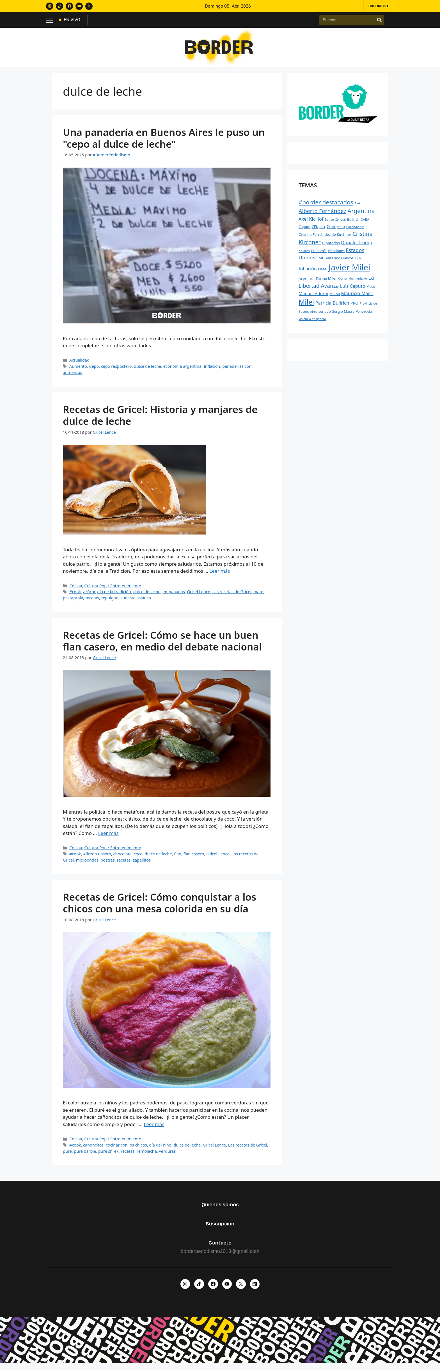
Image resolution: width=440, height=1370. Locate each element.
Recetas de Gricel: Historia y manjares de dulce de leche (160, 419)
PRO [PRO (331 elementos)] (354, 307)
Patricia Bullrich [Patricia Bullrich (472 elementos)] (332, 307)
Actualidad (79, 364)
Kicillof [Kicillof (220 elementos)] (342, 283)
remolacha (147, 1155)
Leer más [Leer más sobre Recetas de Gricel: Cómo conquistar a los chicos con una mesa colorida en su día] (154, 1128)
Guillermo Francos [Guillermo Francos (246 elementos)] (338, 263)
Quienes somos (220, 1209)
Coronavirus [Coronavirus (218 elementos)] (355, 231)
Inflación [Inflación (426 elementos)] (308, 273)
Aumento (78, 370)
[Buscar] (379, 21)
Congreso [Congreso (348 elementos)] (336, 231)
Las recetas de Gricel (231, 596)
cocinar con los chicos (126, 1149)
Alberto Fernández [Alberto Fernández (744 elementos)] (322, 215)
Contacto (220, 1247)
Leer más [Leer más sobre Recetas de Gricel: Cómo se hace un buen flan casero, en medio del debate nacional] (108, 837)
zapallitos (142, 864)
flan (177, 858)
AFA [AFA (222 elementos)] (357, 208)
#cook (75, 596)
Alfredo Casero (97, 858)
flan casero (194, 858)
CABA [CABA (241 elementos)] (365, 224)
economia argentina (182, 370)
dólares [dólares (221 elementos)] (304, 255)
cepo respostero (116, 370)
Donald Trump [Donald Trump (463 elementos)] (356, 247)
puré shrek (108, 1155)
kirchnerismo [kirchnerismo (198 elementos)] (358, 283)
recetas (92, 602)
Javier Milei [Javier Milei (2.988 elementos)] (349, 272)
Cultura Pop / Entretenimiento (112, 590)
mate (258, 596)
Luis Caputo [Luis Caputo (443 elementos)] (352, 290)
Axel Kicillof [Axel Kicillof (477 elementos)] (311, 223)
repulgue (109, 602)
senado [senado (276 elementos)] (324, 315)
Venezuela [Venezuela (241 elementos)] (364, 316)
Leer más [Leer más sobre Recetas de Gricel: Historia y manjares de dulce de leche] (219, 575)
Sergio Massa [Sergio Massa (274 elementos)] (343, 315)
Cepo (94, 370)
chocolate (122, 858)
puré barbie (85, 1155)
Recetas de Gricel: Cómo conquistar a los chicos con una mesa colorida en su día (159, 907)
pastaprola (73, 602)
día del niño (160, 1149)
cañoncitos (93, 1149)
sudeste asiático (136, 602)
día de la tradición (114, 596)
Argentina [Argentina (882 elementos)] (361, 215)
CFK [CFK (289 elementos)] (314, 231)
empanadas (173, 596)
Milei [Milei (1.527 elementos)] (306, 306)
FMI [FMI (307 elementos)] (320, 262)
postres (107, 864)
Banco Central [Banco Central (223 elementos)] (335, 224)
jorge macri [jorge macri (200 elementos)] (307, 283)
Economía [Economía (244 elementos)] (319, 255)
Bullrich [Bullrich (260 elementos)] (353, 224)
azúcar (89, 596)
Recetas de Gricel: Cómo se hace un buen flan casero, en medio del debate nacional (162, 645)
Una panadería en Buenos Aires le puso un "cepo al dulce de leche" (164, 142)
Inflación (212, 370)
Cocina (75, 590)
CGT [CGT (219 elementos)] (322, 231)
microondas (87, 864)
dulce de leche (147, 370)
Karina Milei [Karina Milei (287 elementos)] (326, 283)
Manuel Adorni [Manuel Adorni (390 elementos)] (313, 298)
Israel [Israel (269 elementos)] (322, 273)
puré (67, 1155)
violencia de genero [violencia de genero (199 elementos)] (312, 323)
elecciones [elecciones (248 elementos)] (336, 255)
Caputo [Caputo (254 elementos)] (304, 231)
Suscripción (220, 1228)
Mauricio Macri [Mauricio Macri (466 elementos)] (357, 298)
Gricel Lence (198, 596)
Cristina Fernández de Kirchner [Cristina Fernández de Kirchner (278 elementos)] (325, 238)
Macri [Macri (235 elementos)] (370, 291)
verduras (167, 1155)
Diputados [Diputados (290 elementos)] (331, 247)
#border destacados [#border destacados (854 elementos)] (326, 207)
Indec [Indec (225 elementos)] (359, 263)
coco (138, 858)
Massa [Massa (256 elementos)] (334, 298)
